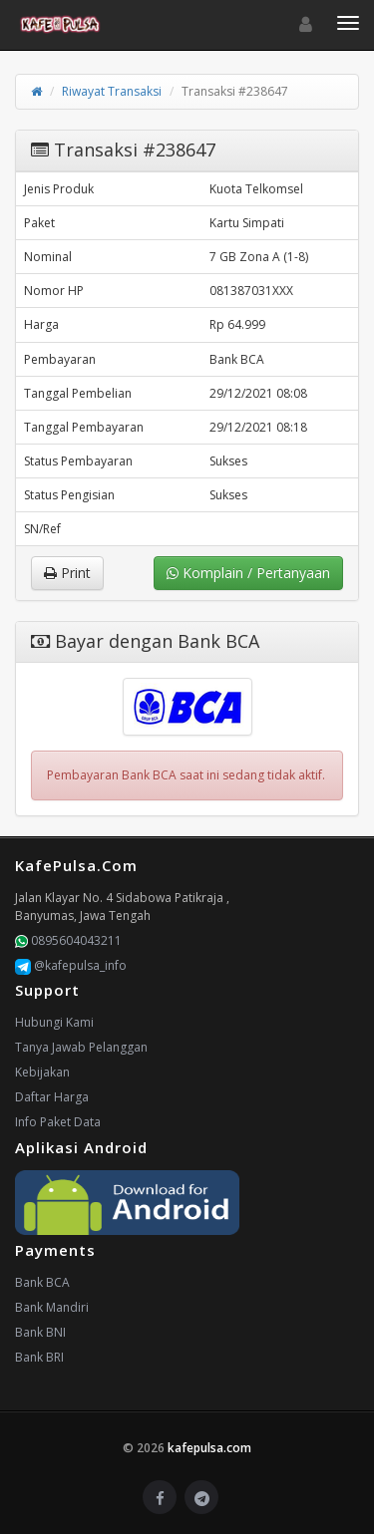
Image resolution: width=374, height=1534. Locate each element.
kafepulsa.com (209, 1447)
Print (67, 572)
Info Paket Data (58, 1121)
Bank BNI (40, 1332)
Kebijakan (42, 1072)
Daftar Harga (52, 1096)
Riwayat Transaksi (112, 91)
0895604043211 (68, 940)
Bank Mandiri (52, 1307)
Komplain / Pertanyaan (248, 572)
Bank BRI (39, 1357)
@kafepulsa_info (71, 965)
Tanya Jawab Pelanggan (81, 1047)
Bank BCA (42, 1282)
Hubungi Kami (54, 1022)
